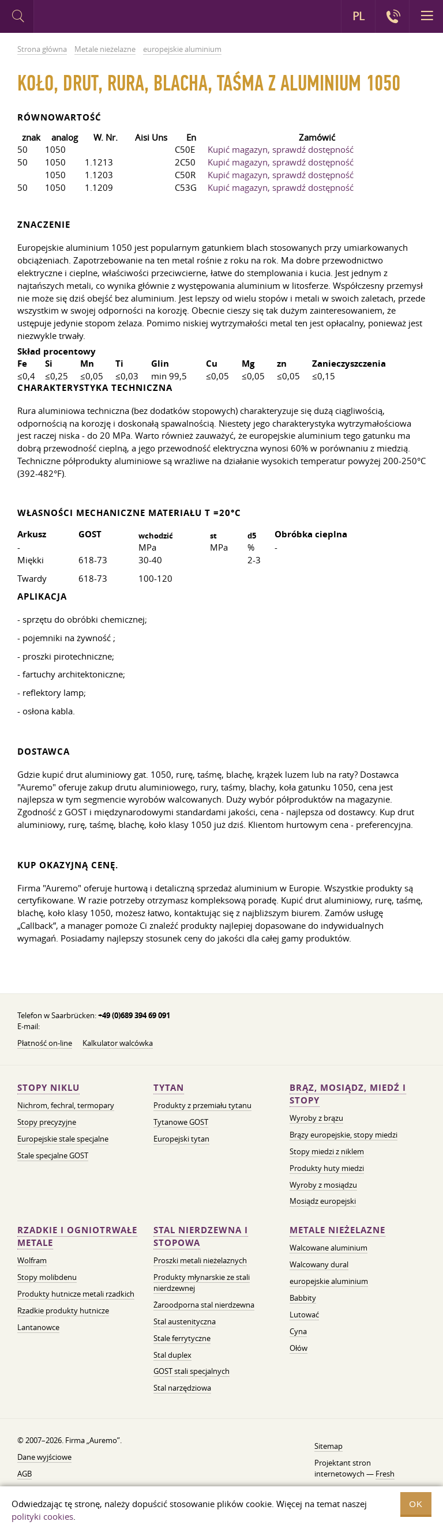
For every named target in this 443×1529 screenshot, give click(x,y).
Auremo (81, 18)
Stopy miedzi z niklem (327, 1151)
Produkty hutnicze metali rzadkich (75, 1294)
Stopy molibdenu (47, 1277)
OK (416, 1504)
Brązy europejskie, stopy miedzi (343, 1134)
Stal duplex (172, 1355)
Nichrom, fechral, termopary (65, 1105)
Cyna (298, 1331)
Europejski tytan (181, 1138)
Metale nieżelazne (337, 1230)
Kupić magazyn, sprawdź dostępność (281, 149)
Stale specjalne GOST (52, 1155)
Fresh (385, 1473)
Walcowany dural (319, 1264)
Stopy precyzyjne (46, 1122)
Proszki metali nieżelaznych (200, 1260)
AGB (24, 1473)
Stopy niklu (48, 1088)
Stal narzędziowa (182, 1388)
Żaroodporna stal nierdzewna (203, 1305)
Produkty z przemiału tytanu (202, 1105)
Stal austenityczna (184, 1321)
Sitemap (328, 1446)
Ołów (298, 1348)
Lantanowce (38, 1327)
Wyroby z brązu (316, 1118)
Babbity (303, 1298)
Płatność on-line (44, 1043)
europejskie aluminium (329, 1281)
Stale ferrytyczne (182, 1338)
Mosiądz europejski (323, 1201)
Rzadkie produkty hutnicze (63, 1310)
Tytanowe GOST (180, 1122)
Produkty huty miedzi (327, 1168)
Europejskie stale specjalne (62, 1138)
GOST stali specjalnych (191, 1371)
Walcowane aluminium (328, 1247)
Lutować (304, 1314)
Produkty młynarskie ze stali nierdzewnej (201, 1282)
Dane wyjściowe (44, 1457)
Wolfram (32, 1260)
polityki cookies (42, 1516)
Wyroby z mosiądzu (323, 1185)
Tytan (168, 1088)
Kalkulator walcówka (117, 1043)
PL (358, 16)
